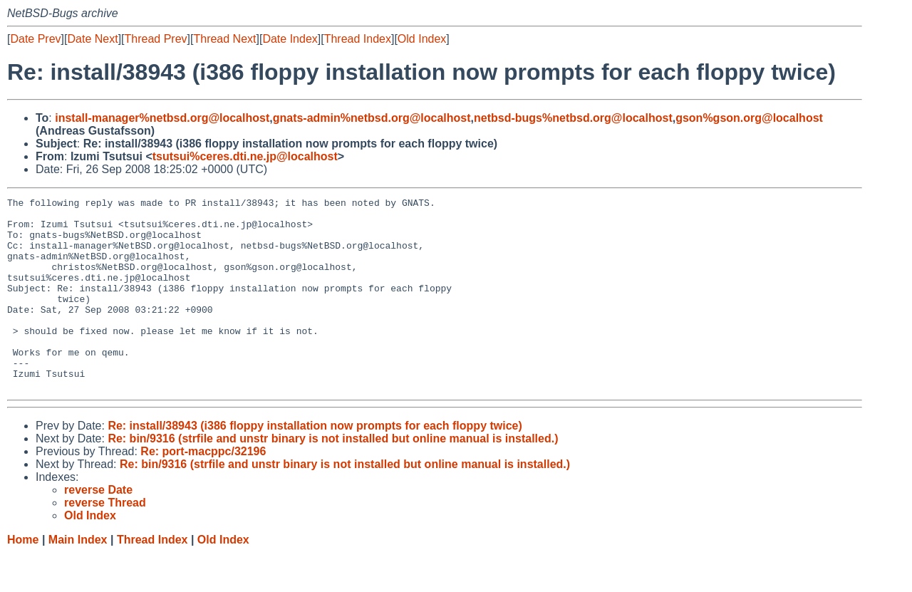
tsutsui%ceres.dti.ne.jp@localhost (245, 156)
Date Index (289, 39)
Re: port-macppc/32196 (203, 490)
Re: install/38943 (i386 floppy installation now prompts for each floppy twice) (315, 464)
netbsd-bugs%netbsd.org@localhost (573, 118)
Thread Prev (156, 39)
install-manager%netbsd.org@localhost (162, 118)
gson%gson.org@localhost (749, 118)
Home (22, 578)
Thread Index (357, 39)
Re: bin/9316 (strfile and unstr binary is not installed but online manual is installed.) (333, 477)
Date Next (92, 39)
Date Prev (35, 39)
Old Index (422, 39)
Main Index (78, 578)
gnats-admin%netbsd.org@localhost (372, 118)
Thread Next (224, 39)
